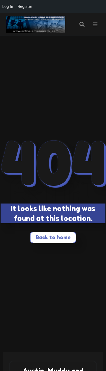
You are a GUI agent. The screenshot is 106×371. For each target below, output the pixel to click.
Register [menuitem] (25, 6)
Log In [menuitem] (7, 6)
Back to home (53, 237)
